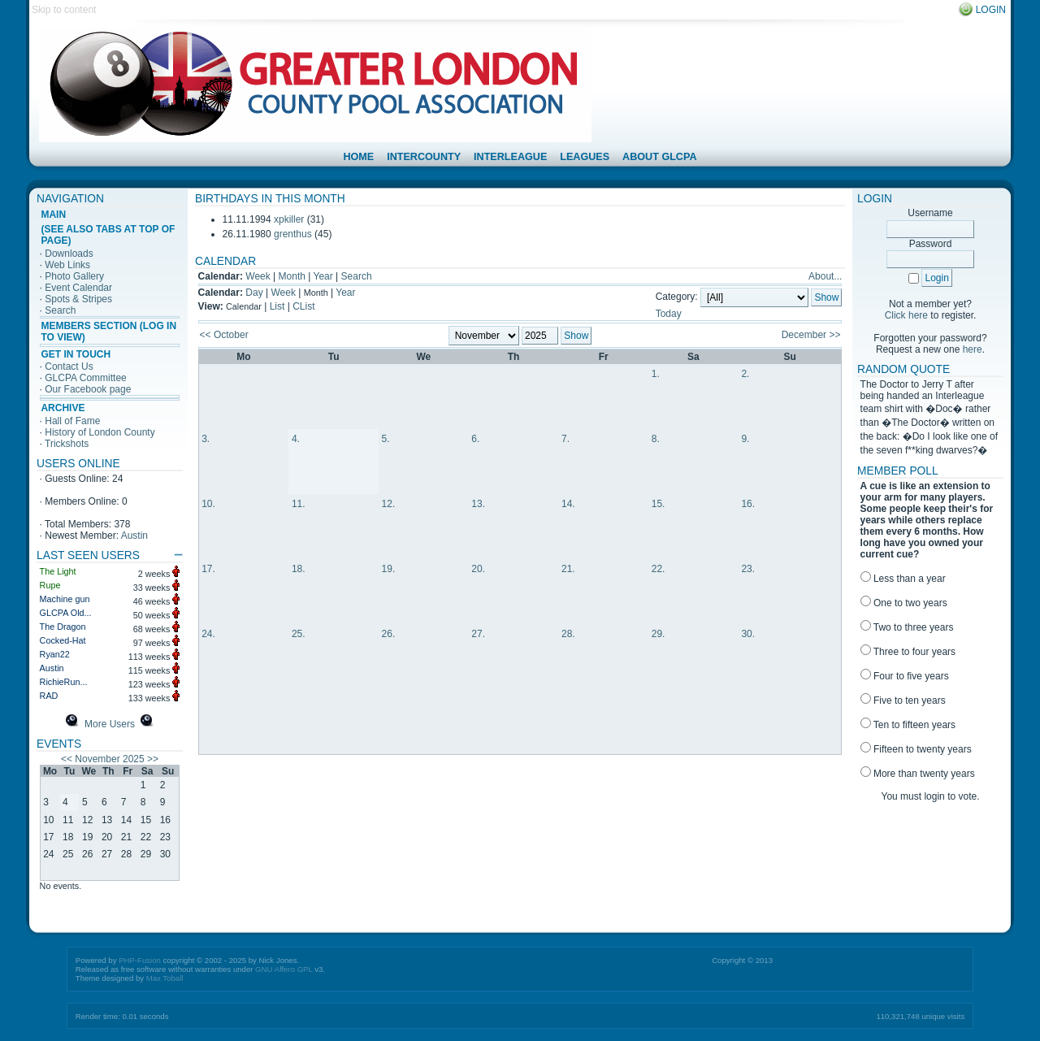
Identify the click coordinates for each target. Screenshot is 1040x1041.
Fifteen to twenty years (916, 749)
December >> (811, 334)
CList (303, 306)
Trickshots (67, 443)
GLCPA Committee (85, 378)
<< (66, 759)
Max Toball (165, 978)
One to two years (903, 603)
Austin (134, 535)
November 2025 (109, 759)
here (972, 349)
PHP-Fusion (140, 960)
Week (257, 276)
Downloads (69, 253)
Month (292, 276)
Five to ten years (903, 700)
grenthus (293, 234)
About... (825, 276)
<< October (224, 334)
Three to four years (908, 651)
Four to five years (904, 676)
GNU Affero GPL (283, 969)
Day (253, 292)
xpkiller (289, 219)
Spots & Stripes (78, 299)
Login (991, 9)
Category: (677, 297)
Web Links (67, 265)
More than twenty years (917, 773)
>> (152, 759)
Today (669, 313)
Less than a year (903, 578)
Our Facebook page (88, 389)
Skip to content (64, 9)
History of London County (99, 432)
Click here (906, 315)
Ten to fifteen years (908, 725)
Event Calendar (78, 287)
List (277, 306)
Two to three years (907, 627)
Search (60, 310)
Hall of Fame (72, 421)
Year (323, 276)
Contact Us (69, 366)
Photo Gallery (74, 276)
